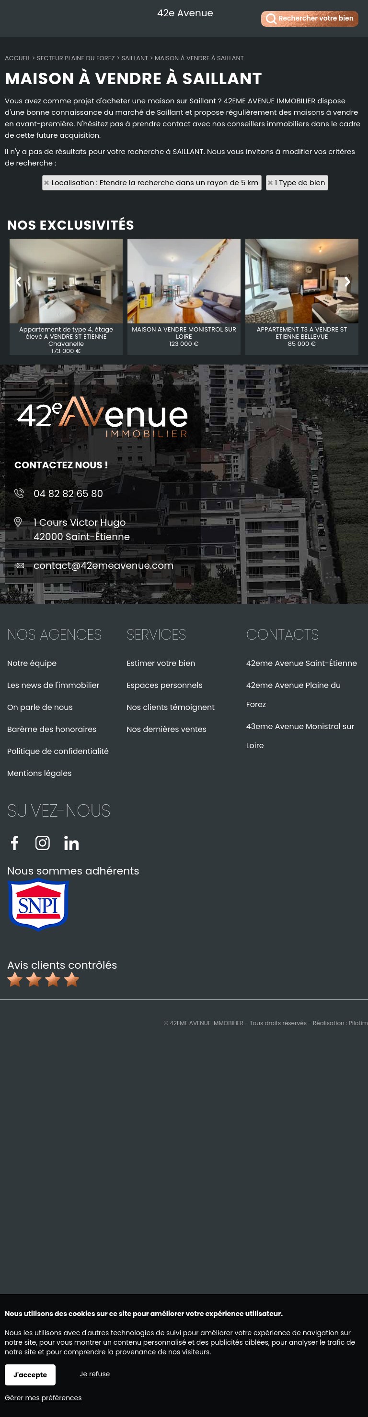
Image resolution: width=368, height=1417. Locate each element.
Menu (18, 17)
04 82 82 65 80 (68, 493)
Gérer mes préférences (43, 1398)
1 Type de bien (300, 182)
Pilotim (358, 1023)
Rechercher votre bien (310, 18)
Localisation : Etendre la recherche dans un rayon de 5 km (154, 182)
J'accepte (30, 1375)
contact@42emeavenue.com (104, 565)
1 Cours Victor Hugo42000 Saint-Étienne (82, 529)
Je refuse (95, 1374)
